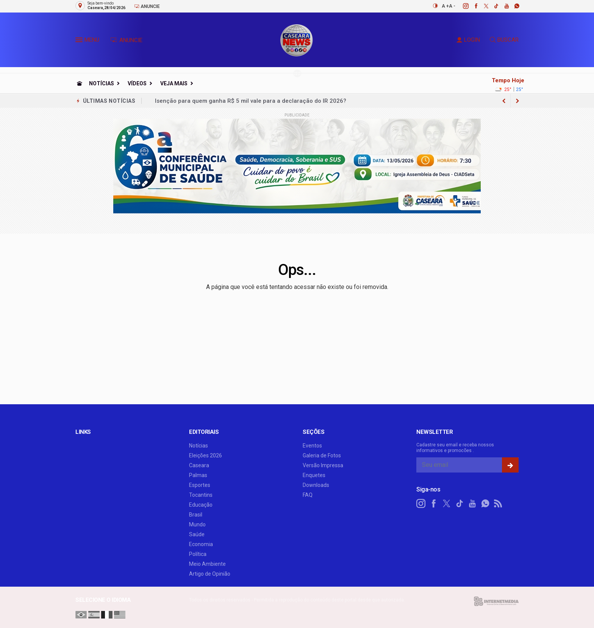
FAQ (308, 495)
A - (452, 6)
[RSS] (498, 503)
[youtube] (502, 6)
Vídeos (137, 83)
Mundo (197, 524)
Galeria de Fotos (322, 455)
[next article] (504, 101)
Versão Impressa (323, 465)
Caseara (199, 465)
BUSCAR (504, 39)
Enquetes (314, 475)
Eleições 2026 (205, 455)
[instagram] (461, 6)
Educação (201, 505)
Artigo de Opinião (209, 574)
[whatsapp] (512, 6)
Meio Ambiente (207, 564)
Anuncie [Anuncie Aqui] (147, 6)
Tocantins (201, 495)
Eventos (312, 446)
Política (197, 554)
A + (445, 6)
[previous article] (517, 101)
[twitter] (482, 6)
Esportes (199, 485)
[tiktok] (492, 6)
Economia (201, 544)
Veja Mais (174, 83)
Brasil (195, 515)
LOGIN (468, 39)
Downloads (316, 485)
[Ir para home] (79, 83)
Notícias (101, 83)
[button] (79, 41)
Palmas (198, 475)
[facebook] (471, 6)
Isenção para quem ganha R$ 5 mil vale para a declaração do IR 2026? (250, 100)
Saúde (197, 534)
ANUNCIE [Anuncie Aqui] (126, 40)
